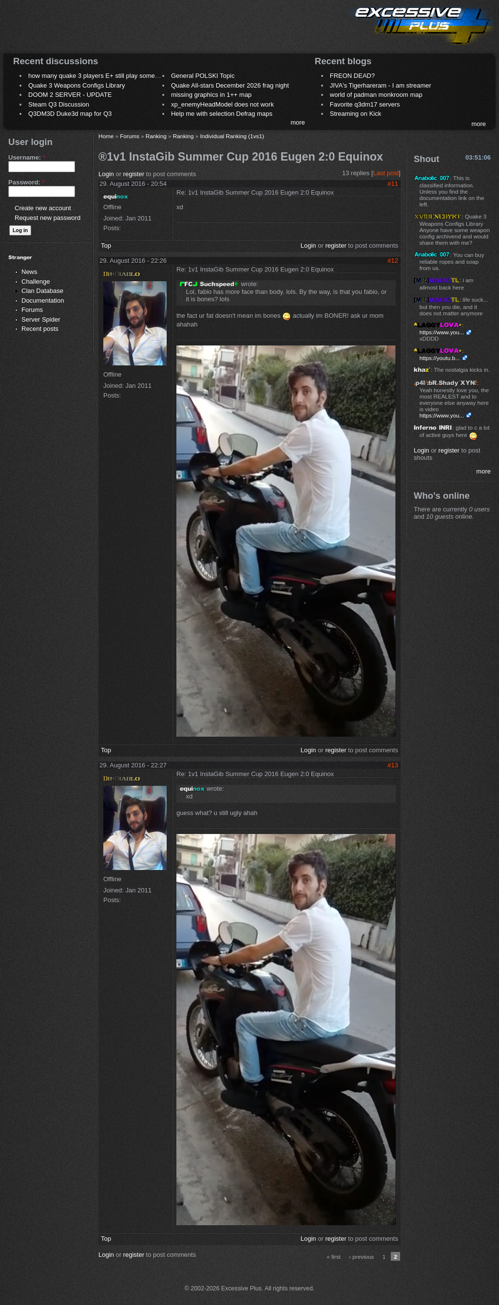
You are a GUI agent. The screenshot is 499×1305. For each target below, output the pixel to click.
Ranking (156, 136)
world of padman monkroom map (376, 94)
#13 (392, 765)
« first (333, 1256)
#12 (392, 260)
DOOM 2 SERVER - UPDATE (70, 94)
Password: (26, 182)
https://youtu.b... (440, 358)
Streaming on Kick (356, 113)
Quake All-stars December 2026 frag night (230, 85)
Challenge (35, 281)
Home (106, 136)
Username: (26, 157)
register (133, 174)
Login (106, 174)
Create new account (43, 208)
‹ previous (361, 1256)
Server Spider (40, 319)
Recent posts (39, 328)
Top (106, 245)
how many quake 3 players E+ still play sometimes (99, 75)
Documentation (42, 300)
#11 (392, 183)
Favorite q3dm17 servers (365, 104)
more (297, 122)
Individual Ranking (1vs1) (232, 136)
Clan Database (42, 290)
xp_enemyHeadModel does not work (222, 104)
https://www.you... (442, 332)
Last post (386, 173)
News (29, 271)
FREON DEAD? (352, 75)
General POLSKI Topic (203, 75)
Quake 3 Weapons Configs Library (76, 85)
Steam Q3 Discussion (58, 104)
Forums (32, 309)
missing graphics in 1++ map (211, 94)
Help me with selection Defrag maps (221, 113)
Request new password (47, 217)
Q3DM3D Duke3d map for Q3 (70, 113)
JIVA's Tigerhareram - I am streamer (380, 85)
